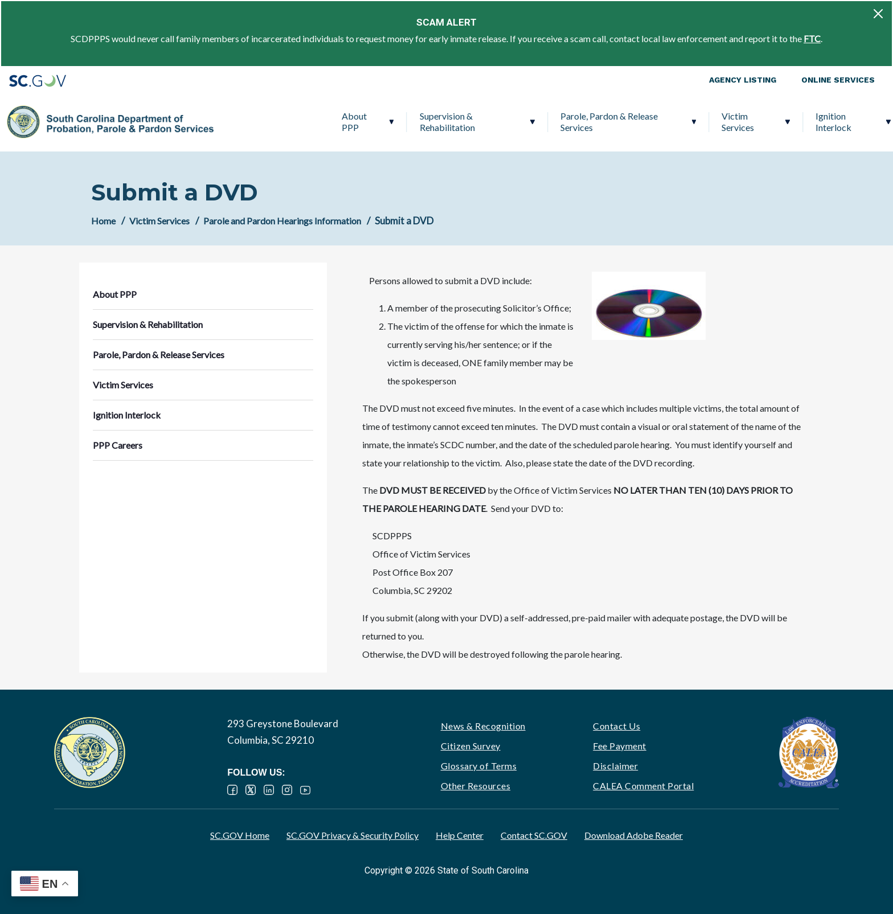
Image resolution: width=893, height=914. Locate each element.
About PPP (238, 121)
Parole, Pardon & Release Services (494, 121)
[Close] (878, 14)
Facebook (232, 790)
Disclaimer (615, 765)
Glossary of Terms (479, 765)
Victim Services (623, 121)
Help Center (460, 835)
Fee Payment (619, 745)
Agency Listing (742, 79)
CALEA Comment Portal (643, 785)
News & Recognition (483, 725)
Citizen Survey (471, 745)
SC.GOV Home (239, 835)
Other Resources (476, 785)
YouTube (305, 790)
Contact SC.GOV (534, 835)
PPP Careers (816, 121)
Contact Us (616, 725)
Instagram (287, 790)
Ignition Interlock (718, 121)
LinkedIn (269, 790)
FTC (812, 38)
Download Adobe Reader (633, 835)
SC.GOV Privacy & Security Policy (352, 835)
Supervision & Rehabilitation (331, 121)
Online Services (838, 79)
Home (103, 220)
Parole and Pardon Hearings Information (282, 220)
